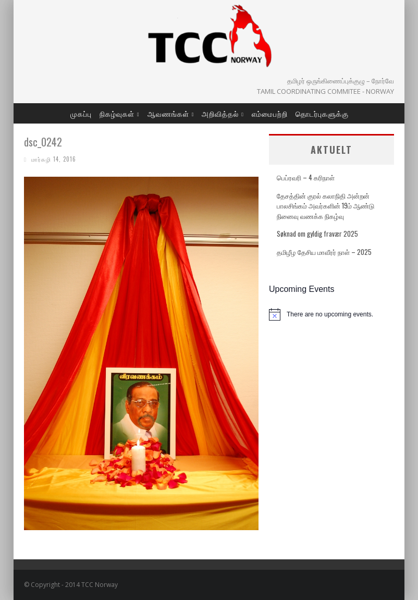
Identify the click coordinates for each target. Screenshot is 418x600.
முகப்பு (81, 113)
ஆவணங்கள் (168, 113)
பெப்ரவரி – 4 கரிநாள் (306, 177)
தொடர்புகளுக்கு (322, 113)
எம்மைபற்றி (270, 113)
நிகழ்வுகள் (117, 113)
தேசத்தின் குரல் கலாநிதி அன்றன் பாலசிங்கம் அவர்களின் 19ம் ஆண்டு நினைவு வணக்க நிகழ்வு (325, 205)
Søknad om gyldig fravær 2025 (317, 233)
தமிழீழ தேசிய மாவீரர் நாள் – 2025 (324, 252)
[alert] (331, 314)
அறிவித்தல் (220, 113)
